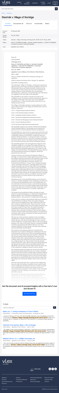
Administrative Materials (36, 377)
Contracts (4, 379)
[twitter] (50, 369)
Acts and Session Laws (7, 381)
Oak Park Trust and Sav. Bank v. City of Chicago (19, 325)
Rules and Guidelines (35, 381)
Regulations (33, 379)
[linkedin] (55, 369)
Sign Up (55, 3)
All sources (4, 383)
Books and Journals (49, 377)
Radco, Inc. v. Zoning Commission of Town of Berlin (20, 311)
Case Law (18, 377)
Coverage (35, 3)
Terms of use (4, 389)
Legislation (4, 377)
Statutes (47, 381)
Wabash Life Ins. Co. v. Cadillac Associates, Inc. (19, 339)
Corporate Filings (48, 379)
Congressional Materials (21, 379)
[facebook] (52, 369)
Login (49, 3)
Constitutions (19, 381)
